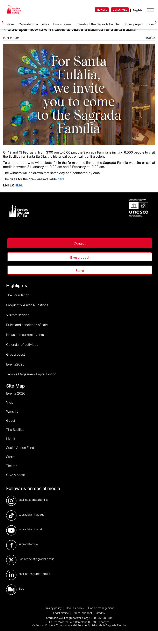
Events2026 (15, 364)
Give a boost (79, 257)
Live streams (62, 24)
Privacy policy (53, 608)
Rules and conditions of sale (27, 325)
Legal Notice (61, 613)
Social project (133, 24)
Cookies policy (75, 608)
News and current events (25, 335)
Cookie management (101, 608)
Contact (80, 243)
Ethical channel (83, 613)
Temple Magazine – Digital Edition (31, 374)
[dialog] (150, 623)
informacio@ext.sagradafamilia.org (66, 617)
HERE (19, 185)
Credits (100, 613)
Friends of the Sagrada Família (98, 24)
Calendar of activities (34, 24)
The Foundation (17, 295)
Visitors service (17, 315)
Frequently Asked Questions (27, 305)
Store (80, 271)
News (10, 24)
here (61, 179)
